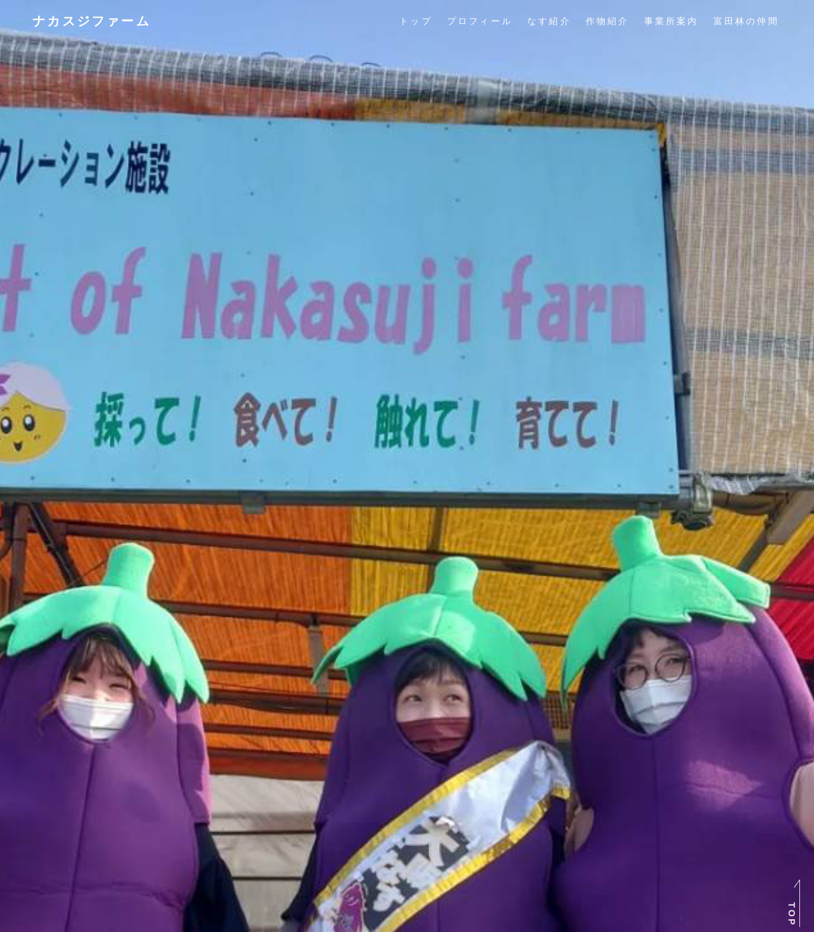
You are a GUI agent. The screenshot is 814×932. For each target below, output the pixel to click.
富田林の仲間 (746, 21)
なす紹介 (549, 21)
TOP (792, 914)
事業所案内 (671, 21)
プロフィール (480, 21)
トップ (415, 21)
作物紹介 (608, 21)
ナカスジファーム (91, 21)
